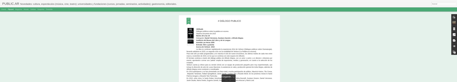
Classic (3, 9)
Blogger (237, 80)
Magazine (18, 9)
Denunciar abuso (245, 80)
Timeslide (49, 9)
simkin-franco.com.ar (222, 45)
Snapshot (40, 9)
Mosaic (26, 9)
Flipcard (11, 9)
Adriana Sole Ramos (242, 49)
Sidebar (33, 9)
